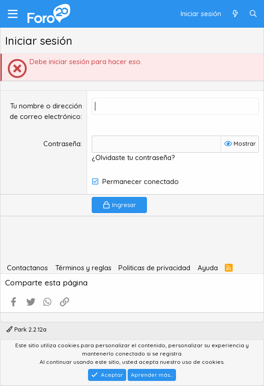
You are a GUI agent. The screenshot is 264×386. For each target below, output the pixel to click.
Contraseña (62, 143)
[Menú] (12, 14)
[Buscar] (253, 14)
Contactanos (27, 267)
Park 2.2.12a (26, 329)
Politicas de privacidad (154, 267)
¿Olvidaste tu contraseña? (133, 157)
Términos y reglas (83, 267)
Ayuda (208, 267)
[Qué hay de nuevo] (235, 14)
